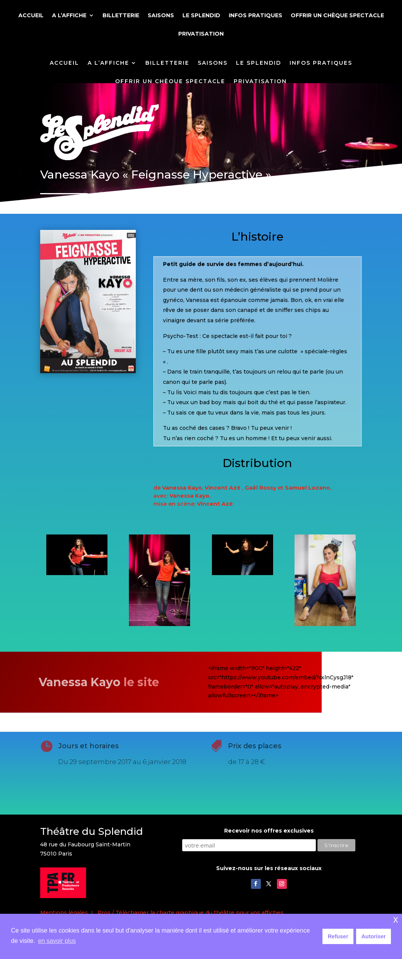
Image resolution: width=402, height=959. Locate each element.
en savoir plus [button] (57, 941)
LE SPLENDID (201, 16)
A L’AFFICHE (69, 16)
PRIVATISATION (201, 34)
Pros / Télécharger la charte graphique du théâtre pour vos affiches (190, 912)
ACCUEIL (31, 16)
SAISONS (161, 16)
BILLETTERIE (121, 16)
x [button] (395, 919)
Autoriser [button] (373, 936)
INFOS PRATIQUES (255, 16)
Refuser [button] (338, 936)
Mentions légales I (69, 912)
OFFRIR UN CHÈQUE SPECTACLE (337, 16)
